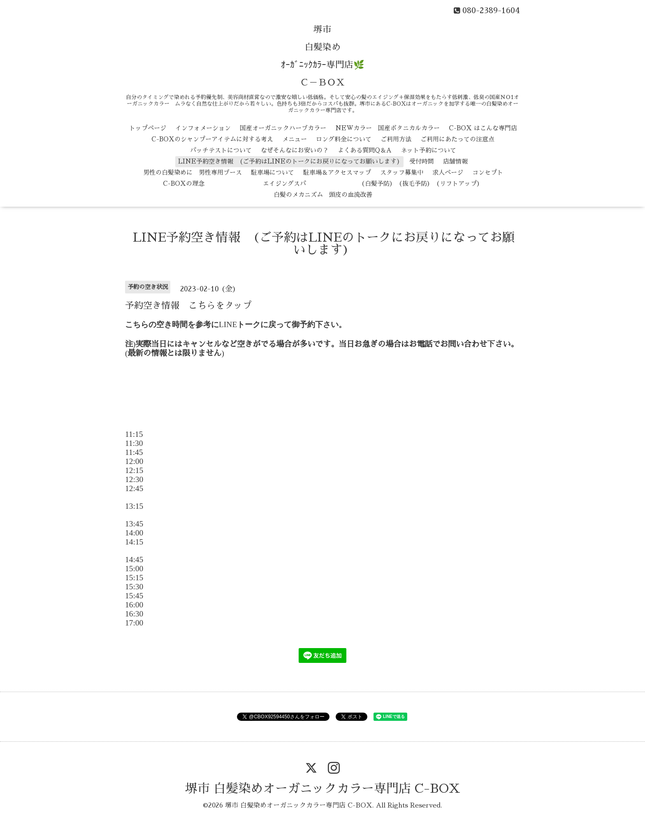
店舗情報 (455, 161)
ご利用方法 (396, 139)
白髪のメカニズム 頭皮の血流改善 (323, 195)
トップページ (147, 128)
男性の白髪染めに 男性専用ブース (192, 172)
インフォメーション (203, 128)
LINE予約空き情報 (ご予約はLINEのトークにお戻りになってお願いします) (289, 161)
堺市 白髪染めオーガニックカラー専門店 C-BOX (322, 788)
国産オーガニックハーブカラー (283, 128)
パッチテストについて (221, 150)
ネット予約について (428, 150)
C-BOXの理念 (183, 183)
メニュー (294, 139)
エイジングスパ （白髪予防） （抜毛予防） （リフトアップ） (348, 183)
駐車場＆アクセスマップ (337, 172)
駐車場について (272, 172)
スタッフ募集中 (401, 172)
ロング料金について (343, 139)
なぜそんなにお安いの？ (295, 150)
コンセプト (487, 172)
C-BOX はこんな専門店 (483, 128)
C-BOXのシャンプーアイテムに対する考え (212, 139)
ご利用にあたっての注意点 (457, 139)
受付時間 (421, 161)
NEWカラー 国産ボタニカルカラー (387, 128)
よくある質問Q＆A (365, 150)
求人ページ (447, 172)
